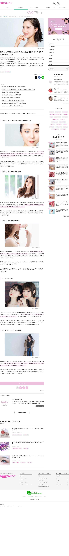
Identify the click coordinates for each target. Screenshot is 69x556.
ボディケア (51, 52)
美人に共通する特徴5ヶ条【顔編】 (10, 92)
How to (2, 71)
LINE (57, 482)
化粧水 (65, 124)
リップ (62, 119)
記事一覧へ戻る (22, 412)
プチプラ (52, 124)
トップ (6, 7)
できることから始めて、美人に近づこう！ (12, 106)
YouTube (58, 486)
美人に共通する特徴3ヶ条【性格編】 (11, 97)
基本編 (65, 114)
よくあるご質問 (62, 7)
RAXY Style (20, 7)
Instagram (58, 480)
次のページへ (22, 383)
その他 (50, 64)
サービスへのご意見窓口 (43, 482)
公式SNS (48, 7)
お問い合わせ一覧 (10, 506)
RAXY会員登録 (59, 476)
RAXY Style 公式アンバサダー (17, 434)
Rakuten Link (58, 484)
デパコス (51, 126)
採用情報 (45, 496)
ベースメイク (52, 46)
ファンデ (65, 126)
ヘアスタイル (54, 121)
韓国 (17, 462)
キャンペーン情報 (34, 7)
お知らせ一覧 (40, 476)
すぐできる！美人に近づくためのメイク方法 (13, 100)
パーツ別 (59, 124)
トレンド (65, 116)
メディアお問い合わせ (42, 478)
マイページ (22, 480)
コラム (50, 61)
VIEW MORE (66, 104)
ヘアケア (51, 55)
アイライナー (29, 462)
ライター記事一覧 (40, 406)
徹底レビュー (55, 119)
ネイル (50, 58)
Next (41, 390)
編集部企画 (65, 112)
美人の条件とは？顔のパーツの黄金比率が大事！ (14, 86)
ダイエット (59, 126)
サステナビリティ (19, 506)
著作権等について (38, 496)
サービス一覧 (2, 506)
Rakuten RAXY (6, 3)
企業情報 (24, 496)
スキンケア (51, 44)
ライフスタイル (7, 71)
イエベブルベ (62, 121)
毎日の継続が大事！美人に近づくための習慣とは (14, 103)
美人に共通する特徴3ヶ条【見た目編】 (11, 95)
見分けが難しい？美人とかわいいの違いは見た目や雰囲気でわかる (18, 89)
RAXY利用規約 (41, 484)
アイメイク (5, 69)
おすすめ (58, 112)
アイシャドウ (26, 434)
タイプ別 (63, 129)
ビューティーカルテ (24, 482)
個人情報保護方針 (30, 496)
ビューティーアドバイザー (25, 484)
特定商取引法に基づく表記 (43, 486)
